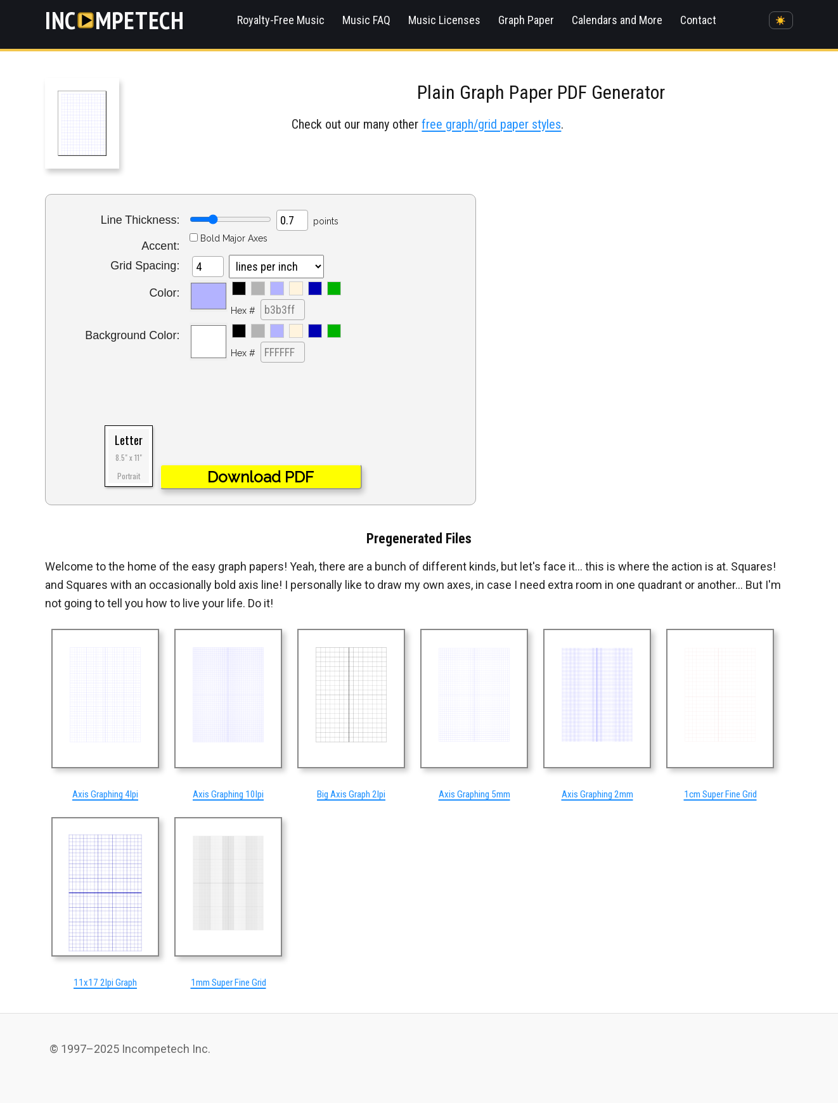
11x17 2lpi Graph (105, 982)
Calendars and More (617, 20)
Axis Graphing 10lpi (228, 794)
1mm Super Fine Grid (228, 982)
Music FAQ (366, 20)
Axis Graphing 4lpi (105, 794)
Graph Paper (526, 20)
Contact (698, 20)
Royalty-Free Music (281, 20)
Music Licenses (444, 20)
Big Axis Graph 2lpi (351, 794)
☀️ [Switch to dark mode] (780, 20)
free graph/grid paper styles (491, 124)
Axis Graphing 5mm (474, 794)
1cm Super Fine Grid (720, 794)
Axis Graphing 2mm (597, 794)
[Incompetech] (114, 20)
